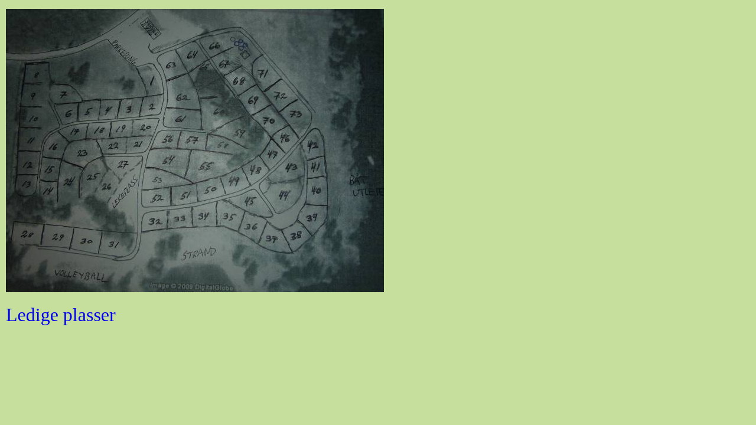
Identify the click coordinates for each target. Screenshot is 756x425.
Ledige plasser (61, 314)
